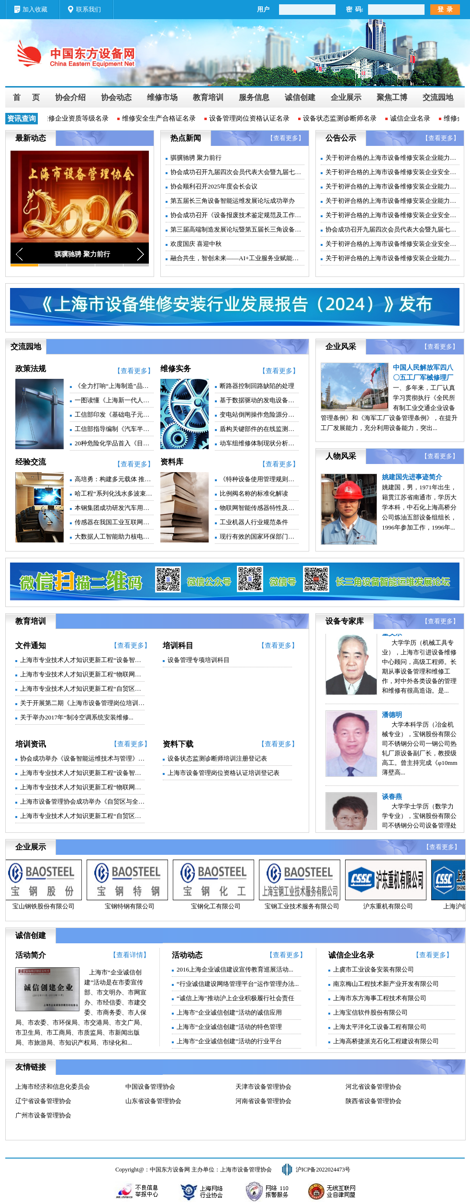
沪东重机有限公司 (390, 906)
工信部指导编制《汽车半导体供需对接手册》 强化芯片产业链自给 (114, 428)
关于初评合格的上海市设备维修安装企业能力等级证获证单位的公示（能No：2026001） (392, 186)
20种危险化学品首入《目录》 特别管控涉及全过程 (114, 443)
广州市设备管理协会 (43, 1115)
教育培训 (208, 97)
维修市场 (162, 97)
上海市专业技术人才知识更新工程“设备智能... (82, 659)
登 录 (445, 9)
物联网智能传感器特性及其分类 (259, 507)
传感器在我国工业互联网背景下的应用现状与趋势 (114, 522)
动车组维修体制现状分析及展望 (259, 443)
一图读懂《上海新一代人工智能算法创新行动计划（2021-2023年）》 (114, 400)
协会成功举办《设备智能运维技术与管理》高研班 (82, 758)
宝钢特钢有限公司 (132, 906)
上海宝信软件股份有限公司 (370, 1012)
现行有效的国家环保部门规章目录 (259, 536)
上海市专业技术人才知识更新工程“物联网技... (82, 674)
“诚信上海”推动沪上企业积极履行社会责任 (235, 998)
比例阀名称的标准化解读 (254, 493)
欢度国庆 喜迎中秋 (196, 243)
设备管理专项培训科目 (199, 659)
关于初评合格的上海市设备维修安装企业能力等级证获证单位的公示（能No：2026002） (392, 157)
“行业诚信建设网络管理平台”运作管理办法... (238, 983)
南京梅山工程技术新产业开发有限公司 (386, 983)
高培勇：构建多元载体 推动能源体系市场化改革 (114, 479)
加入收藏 (34, 9)
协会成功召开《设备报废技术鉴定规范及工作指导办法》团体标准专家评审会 (237, 215)
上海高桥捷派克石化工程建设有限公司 (386, 1041)
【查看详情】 (130, 955)
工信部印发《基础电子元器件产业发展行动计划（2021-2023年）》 (114, 414)
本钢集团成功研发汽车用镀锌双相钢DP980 (114, 507)
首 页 (26, 97)
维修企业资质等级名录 (77, 118)
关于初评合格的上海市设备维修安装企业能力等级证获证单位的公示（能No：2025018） (392, 200)
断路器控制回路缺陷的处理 (257, 385)
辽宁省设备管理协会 (43, 1101)
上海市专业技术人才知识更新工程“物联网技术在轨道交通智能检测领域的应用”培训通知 (82, 787)
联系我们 (88, 9)
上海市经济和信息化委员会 (52, 1086)
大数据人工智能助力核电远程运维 (114, 536)
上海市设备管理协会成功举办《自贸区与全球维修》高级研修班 (82, 801)
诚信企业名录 (412, 118)
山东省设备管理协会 (153, 1101)
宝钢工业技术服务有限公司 (304, 906)
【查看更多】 (285, 138)
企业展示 (346, 97)
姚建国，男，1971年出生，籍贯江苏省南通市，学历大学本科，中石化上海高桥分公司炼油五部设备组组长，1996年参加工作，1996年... (419, 507)
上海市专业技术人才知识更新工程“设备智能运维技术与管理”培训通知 (82, 772)
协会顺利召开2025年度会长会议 (213, 186)
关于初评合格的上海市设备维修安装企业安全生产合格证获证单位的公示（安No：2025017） (392, 243)
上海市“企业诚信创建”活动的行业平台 (229, 1041)
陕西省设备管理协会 (374, 1101)
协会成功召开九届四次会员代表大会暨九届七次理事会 (237, 172)
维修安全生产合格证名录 (161, 118)
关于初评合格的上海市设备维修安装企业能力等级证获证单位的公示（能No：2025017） (392, 258)
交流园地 (438, 97)
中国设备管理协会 (150, 1086)
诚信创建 (300, 97)
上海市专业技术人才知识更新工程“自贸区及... (82, 688)
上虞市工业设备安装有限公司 (373, 969)
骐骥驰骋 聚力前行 (196, 157)
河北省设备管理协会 (374, 1086)
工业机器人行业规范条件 (254, 522)
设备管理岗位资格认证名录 (251, 118)
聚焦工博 (392, 97)
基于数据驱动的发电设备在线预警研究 (259, 400)
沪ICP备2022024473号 (323, 1169)
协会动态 (116, 97)
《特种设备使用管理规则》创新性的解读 (259, 479)
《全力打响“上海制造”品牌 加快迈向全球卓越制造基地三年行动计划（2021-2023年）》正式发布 (114, 385)
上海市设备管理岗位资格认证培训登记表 (224, 772)
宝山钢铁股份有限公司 (45, 906)
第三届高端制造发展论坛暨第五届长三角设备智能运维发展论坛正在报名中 (237, 229)
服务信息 (254, 97)
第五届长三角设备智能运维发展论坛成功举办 (232, 200)
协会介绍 (70, 97)
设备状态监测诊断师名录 (342, 118)
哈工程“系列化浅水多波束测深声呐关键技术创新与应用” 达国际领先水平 (114, 493)
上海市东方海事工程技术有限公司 (379, 998)
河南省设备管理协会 (263, 1101)
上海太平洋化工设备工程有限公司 (379, 1026)
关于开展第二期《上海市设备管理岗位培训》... (82, 703)
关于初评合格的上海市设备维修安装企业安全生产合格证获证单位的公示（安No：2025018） (392, 215)
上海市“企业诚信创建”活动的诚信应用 (229, 1012)
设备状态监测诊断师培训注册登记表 (217, 758)
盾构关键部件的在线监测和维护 (259, 428)
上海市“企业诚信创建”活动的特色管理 (229, 1026)
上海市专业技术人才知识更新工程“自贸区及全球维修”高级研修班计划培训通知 (82, 815)
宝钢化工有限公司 (218, 906)
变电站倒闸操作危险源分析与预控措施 (259, 414)
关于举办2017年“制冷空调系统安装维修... (77, 717)
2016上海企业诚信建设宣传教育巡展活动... (235, 969)
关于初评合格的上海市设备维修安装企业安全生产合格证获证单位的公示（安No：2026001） (392, 172)
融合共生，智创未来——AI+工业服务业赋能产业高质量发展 (237, 258)
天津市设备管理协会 (263, 1086)
